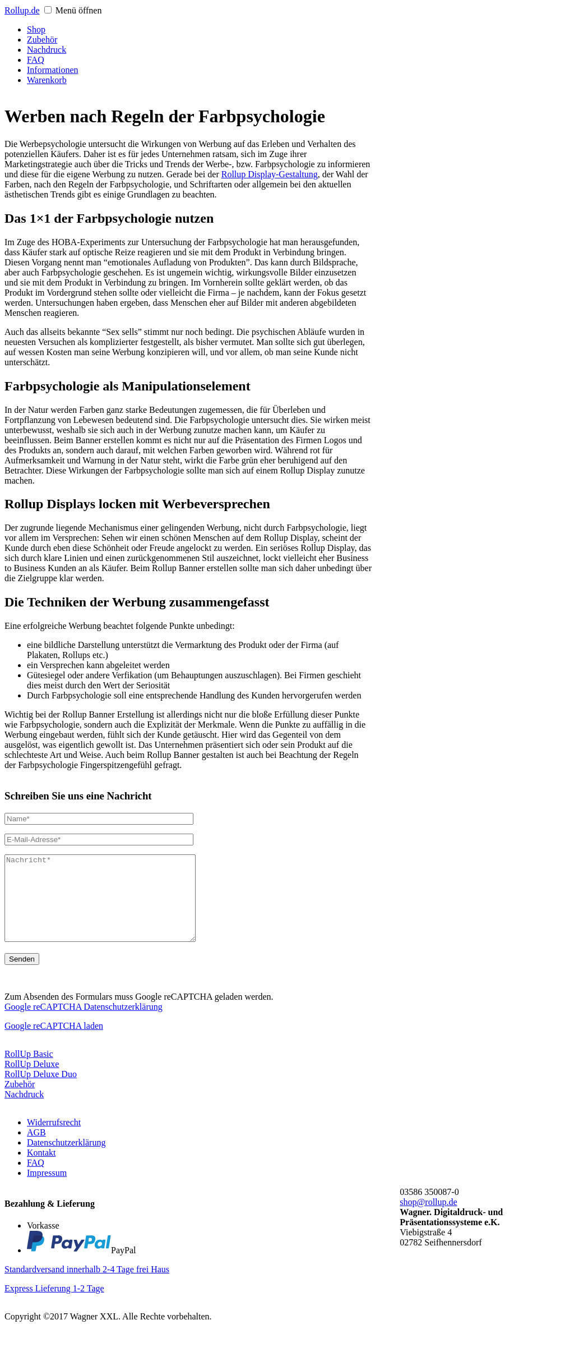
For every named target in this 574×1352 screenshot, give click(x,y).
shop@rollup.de (428, 1219)
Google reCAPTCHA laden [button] (53, 1042)
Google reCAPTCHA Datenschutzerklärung (83, 1023)
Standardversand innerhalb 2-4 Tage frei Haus (86, 1286)
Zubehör (19, 1101)
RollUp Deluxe (31, 1081)
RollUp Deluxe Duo (40, 1091)
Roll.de (22, 10)
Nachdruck (24, 1111)
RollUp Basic (28, 1070)
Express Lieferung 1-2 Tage (54, 1305)
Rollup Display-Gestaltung (269, 174)
